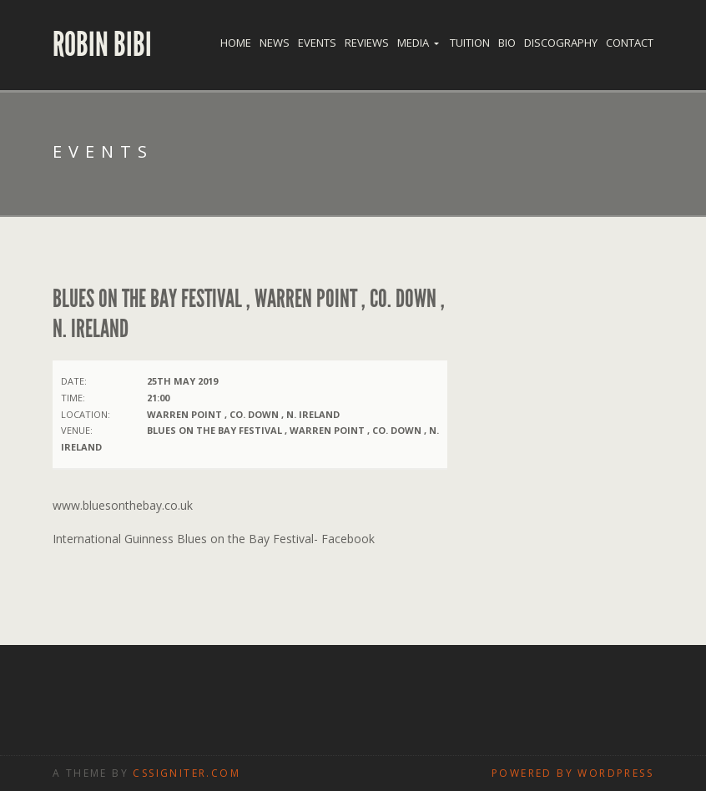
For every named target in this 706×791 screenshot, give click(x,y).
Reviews (367, 42)
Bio (507, 42)
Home (235, 42)
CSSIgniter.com (186, 773)
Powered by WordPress (572, 773)
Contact (629, 42)
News (275, 42)
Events (317, 42)
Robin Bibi (102, 45)
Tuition (470, 42)
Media (413, 42)
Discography (561, 42)
